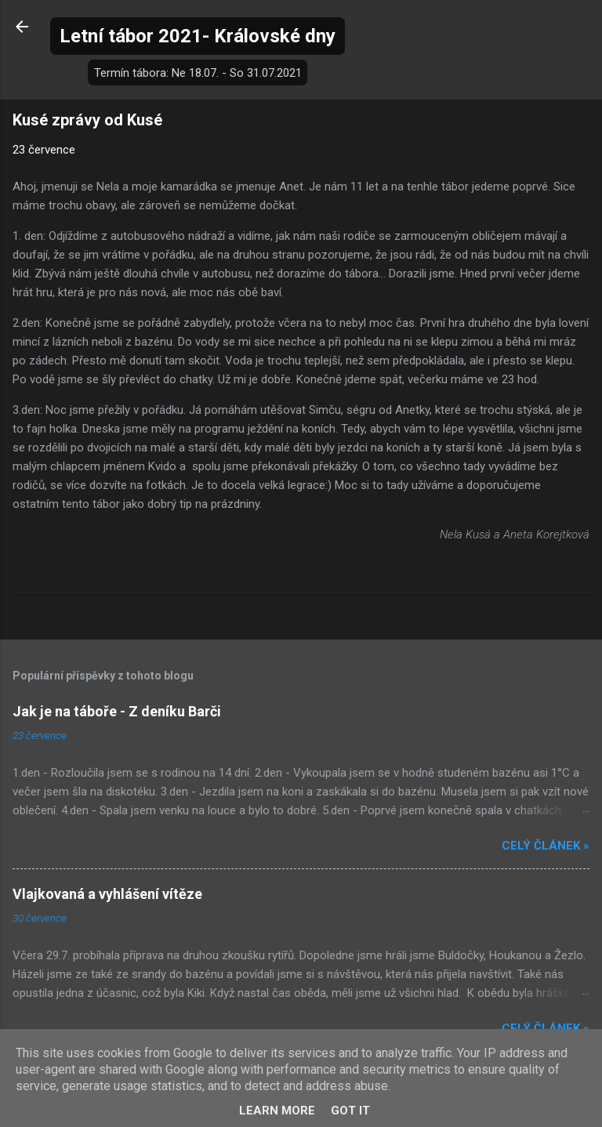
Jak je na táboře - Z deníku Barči (117, 711)
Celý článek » (545, 846)
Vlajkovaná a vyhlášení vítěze (107, 894)
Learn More (277, 1110)
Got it (350, 1110)
